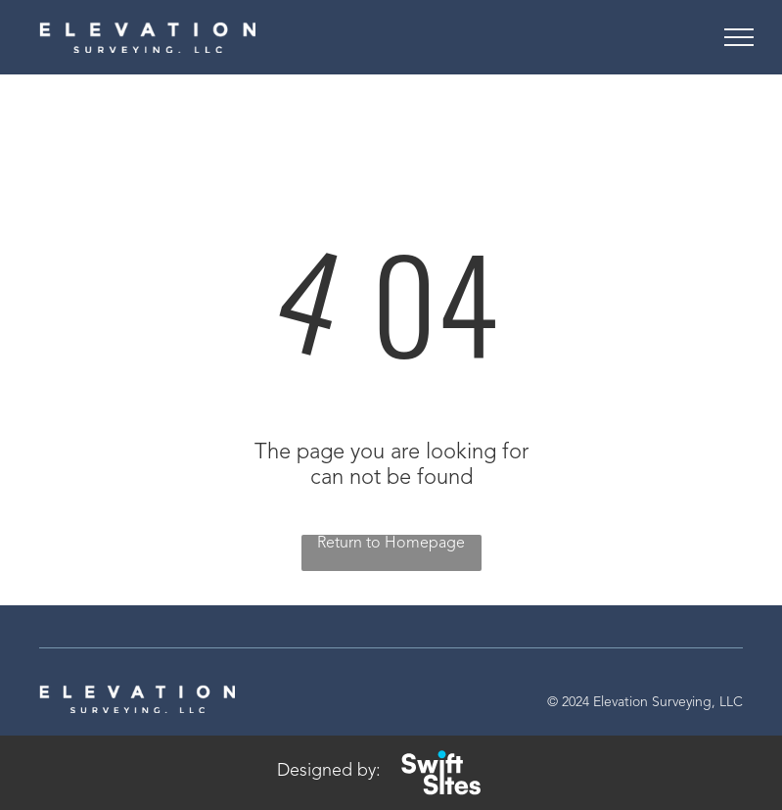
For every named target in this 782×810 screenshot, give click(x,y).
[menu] (738, 37)
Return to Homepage (391, 543)
